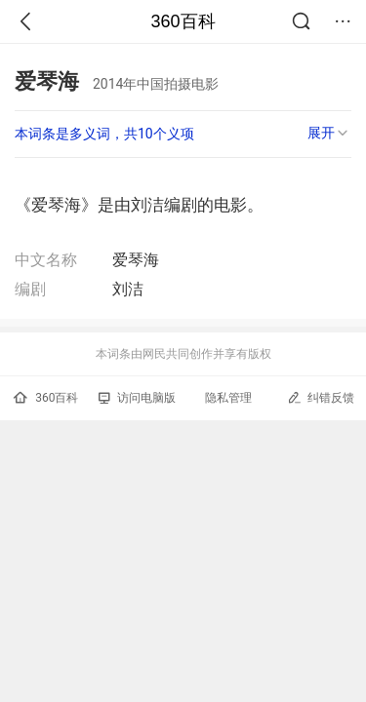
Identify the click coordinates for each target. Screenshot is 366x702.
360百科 (182, 21)
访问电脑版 (137, 398)
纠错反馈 (320, 397)
